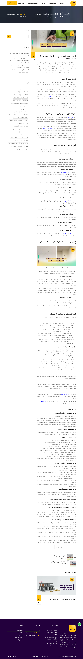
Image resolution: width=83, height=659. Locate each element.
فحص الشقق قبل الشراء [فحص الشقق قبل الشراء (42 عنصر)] (24, 126)
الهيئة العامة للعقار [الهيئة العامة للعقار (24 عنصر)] (25, 94)
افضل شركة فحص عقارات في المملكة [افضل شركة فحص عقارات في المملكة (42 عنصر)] (22, 89)
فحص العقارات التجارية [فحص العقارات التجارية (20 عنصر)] (24, 132)
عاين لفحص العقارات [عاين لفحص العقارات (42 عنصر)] (21, 123)
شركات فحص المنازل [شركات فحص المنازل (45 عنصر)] (12, 114)
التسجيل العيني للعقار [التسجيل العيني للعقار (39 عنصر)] (24, 92)
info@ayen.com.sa (28, 633)
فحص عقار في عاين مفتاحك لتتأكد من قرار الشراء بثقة (62, 599)
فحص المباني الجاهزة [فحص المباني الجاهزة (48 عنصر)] (18, 134)
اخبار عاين (43, 3)
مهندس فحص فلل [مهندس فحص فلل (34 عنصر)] (24, 152)
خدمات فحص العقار (32, 3)
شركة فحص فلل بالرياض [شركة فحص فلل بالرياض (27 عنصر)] (13, 120)
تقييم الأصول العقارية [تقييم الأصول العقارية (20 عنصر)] (16, 100)
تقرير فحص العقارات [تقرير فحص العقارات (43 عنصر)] (17, 97)
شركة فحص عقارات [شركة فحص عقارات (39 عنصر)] (17, 117)
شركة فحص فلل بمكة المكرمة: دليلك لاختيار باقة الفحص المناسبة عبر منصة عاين (19, 66)
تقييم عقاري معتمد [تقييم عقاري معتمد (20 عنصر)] (19, 106)
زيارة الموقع (12, 3)
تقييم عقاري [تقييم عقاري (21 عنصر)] (26, 106)
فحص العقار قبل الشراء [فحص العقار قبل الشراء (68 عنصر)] (14, 132)
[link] (72, 3)
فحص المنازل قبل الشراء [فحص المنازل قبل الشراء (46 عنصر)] (15, 137)
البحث (27, 30)
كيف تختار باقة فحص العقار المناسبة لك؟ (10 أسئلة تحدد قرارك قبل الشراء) (19, 62)
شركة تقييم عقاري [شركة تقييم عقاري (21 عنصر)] (25, 117)
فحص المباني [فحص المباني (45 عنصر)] (25, 134)
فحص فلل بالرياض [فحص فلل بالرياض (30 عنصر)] (19, 140)
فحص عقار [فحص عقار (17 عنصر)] (26, 140)
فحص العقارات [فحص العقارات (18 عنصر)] (25, 129)
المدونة (62, 3)
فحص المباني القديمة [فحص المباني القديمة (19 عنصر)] (24, 137)
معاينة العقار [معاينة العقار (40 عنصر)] (26, 149)
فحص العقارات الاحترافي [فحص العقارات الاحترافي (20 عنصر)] (17, 129)
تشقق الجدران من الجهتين (67, 233)
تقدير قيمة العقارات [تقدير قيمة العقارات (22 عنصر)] (17, 94)
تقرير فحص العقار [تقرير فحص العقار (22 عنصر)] (25, 97)
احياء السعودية (53, 3)
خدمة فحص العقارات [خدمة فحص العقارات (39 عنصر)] (24, 112)
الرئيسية (25, 14)
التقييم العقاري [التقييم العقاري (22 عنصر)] (16, 92)
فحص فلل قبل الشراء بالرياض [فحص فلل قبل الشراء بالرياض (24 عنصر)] (14, 143)
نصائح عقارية (21, 3)
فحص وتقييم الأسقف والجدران (60, 547)
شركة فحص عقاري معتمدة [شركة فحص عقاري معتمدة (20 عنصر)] (23, 120)
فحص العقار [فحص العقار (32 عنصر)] (16, 126)
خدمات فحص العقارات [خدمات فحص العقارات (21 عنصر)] (15, 109)
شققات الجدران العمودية (67, 209)
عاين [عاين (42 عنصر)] (27, 123)
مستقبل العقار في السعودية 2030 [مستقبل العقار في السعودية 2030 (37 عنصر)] (16, 146)
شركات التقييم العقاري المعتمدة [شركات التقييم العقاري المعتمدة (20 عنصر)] (23, 114)
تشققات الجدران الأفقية (66, 172)
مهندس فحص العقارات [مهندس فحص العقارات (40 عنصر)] (18, 149)
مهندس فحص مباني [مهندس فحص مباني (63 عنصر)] (16, 152)
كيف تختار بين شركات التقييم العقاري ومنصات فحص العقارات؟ (19, 54)
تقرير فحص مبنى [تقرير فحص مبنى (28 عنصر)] (25, 100)
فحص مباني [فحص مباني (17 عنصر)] (26, 146)
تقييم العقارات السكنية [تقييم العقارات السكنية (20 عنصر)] (24, 103)
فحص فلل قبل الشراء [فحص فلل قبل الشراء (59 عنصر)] (24, 143)
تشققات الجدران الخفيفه (69, 201)
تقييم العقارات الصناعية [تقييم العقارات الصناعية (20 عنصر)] (15, 103)
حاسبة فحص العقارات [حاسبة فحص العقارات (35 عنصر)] (24, 109)
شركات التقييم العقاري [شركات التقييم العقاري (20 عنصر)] (15, 112)
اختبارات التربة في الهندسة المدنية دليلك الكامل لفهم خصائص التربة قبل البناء (19, 71)
